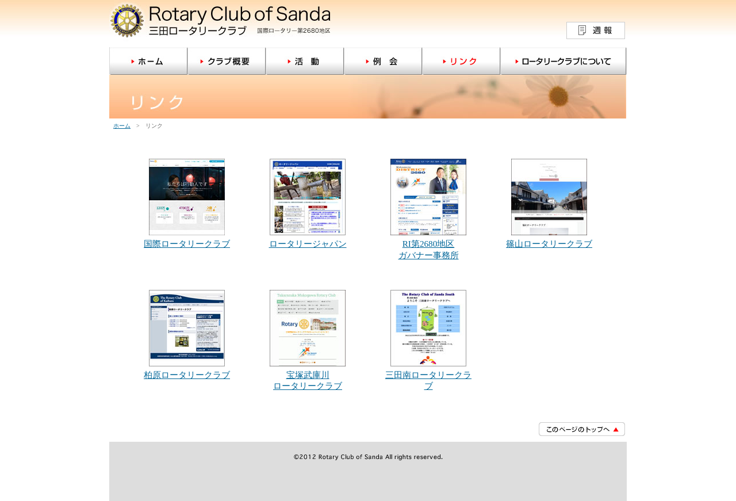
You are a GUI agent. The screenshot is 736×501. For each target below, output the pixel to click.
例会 (383, 61)
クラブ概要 (226, 61)
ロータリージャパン (308, 243)
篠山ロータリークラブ (549, 243)
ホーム (148, 61)
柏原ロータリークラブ (187, 375)
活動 (305, 61)
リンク (461, 61)
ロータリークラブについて (563, 61)
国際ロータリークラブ (187, 243)
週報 (595, 30)
